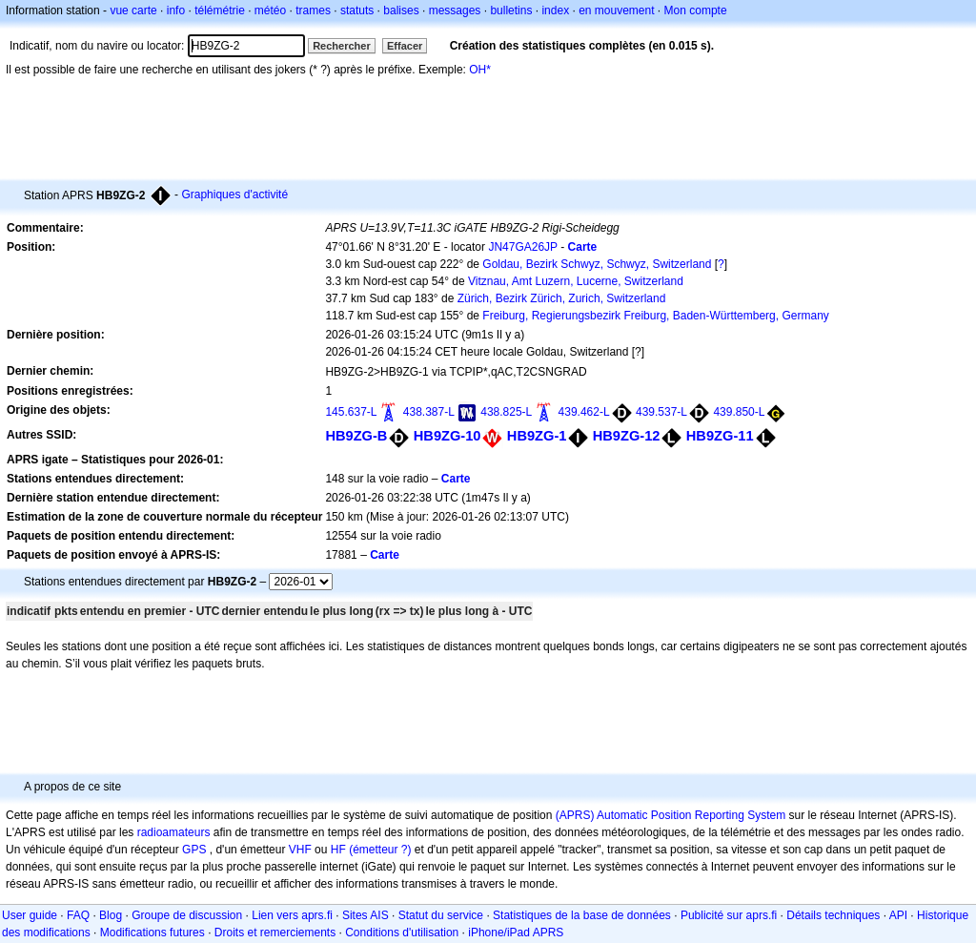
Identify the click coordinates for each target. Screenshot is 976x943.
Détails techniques (833, 915)
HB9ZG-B (356, 435)
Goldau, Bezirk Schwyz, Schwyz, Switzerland (596, 264)
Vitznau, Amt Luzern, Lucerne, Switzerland (575, 281)
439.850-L (738, 412)
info (176, 10)
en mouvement (616, 10)
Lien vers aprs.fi (292, 915)
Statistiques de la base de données (582, 915)
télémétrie (219, 10)
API (898, 915)
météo (270, 10)
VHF (300, 849)
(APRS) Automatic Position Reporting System (670, 815)
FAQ (78, 915)
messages (455, 10)
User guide (29, 915)
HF (338, 849)
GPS (194, 849)
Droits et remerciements (275, 932)
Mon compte (695, 10)
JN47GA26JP (523, 247)
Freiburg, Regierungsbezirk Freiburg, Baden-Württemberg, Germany (655, 315)
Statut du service (440, 915)
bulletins (511, 10)
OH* (480, 69)
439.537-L (661, 412)
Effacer (404, 45)
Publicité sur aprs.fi (729, 915)
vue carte (133, 10)
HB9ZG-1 (537, 435)
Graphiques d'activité (234, 194)
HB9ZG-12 (627, 435)
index (555, 10)
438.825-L (506, 412)
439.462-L (584, 412)
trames (313, 10)
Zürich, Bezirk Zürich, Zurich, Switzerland (562, 298)
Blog (110, 915)
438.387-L (429, 412)
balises (400, 10)
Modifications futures (152, 932)
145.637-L (350, 412)
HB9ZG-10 (447, 435)
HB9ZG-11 (720, 435)
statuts (357, 10)
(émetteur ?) (380, 849)
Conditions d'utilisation (401, 932)
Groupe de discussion (187, 915)
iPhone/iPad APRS (515, 932)
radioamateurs (174, 832)
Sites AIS (365, 915)
